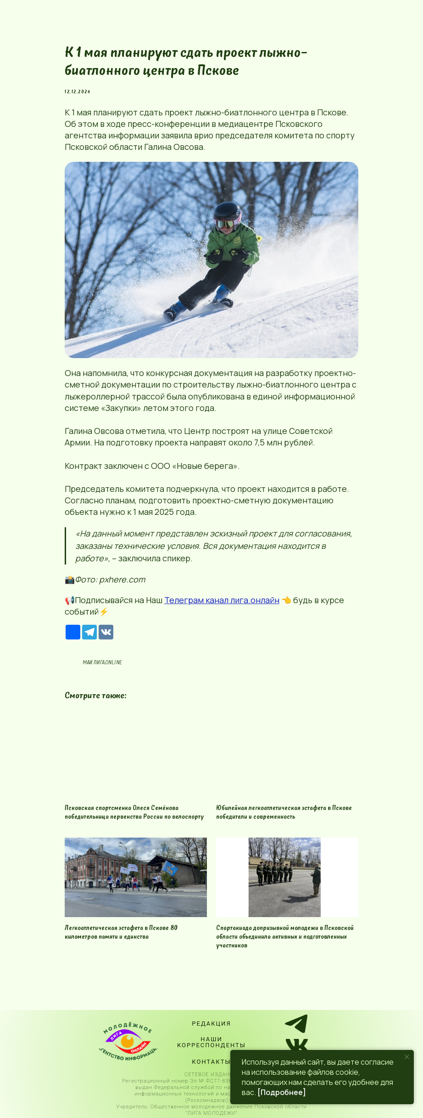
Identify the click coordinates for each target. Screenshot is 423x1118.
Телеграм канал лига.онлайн (221, 599)
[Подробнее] (281, 1092)
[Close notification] (407, 1056)
